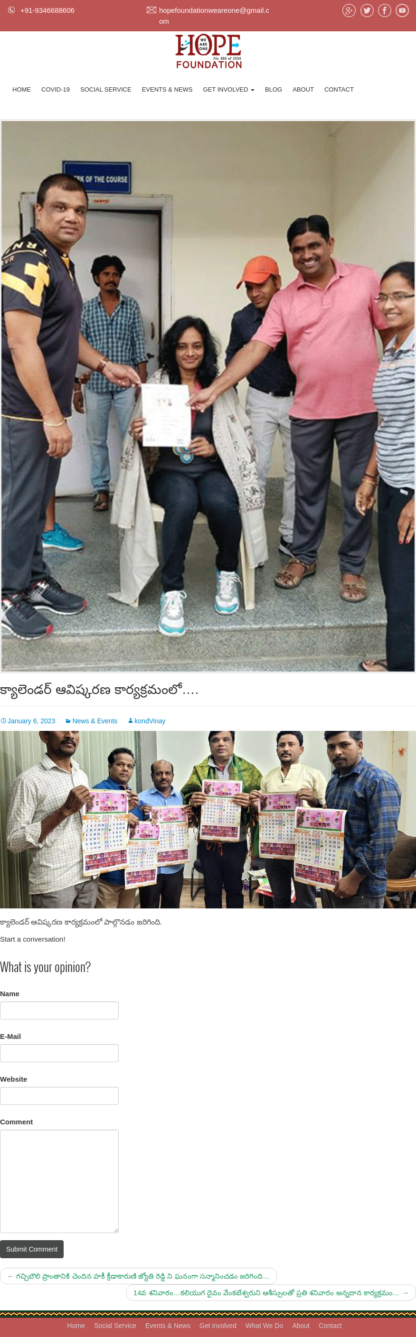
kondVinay (149, 721)
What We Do (264, 1325)
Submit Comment (31, 1249)
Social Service (106, 89)
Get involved (229, 89)
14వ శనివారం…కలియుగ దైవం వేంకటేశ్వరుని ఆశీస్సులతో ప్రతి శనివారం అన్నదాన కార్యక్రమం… (271, 1293)
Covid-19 (55, 89)
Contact (339, 89)
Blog (273, 89)
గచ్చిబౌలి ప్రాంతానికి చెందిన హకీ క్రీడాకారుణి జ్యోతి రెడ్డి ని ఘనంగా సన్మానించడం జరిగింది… (138, 1276)
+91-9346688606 (47, 10)
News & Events (94, 721)
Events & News (167, 89)
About (303, 89)
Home (21, 89)
